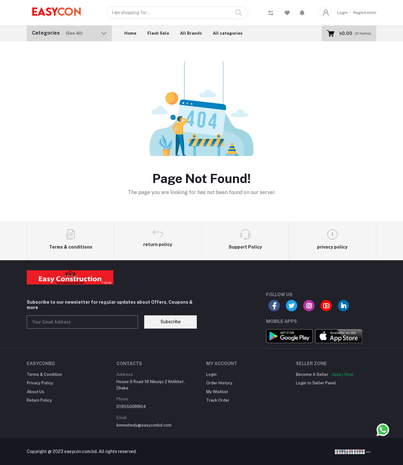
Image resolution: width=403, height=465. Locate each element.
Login (342, 12)
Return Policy (39, 400)
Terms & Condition (44, 374)
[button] (302, 12)
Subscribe (171, 321)
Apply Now (342, 374)
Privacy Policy (40, 383)
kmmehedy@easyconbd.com (144, 425)
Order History (219, 383)
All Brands (191, 33)
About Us (35, 391)
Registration (364, 12)
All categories (227, 33)
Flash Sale (158, 33)
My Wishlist (217, 391)
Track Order (218, 400)
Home (130, 33)
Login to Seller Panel (316, 383)
